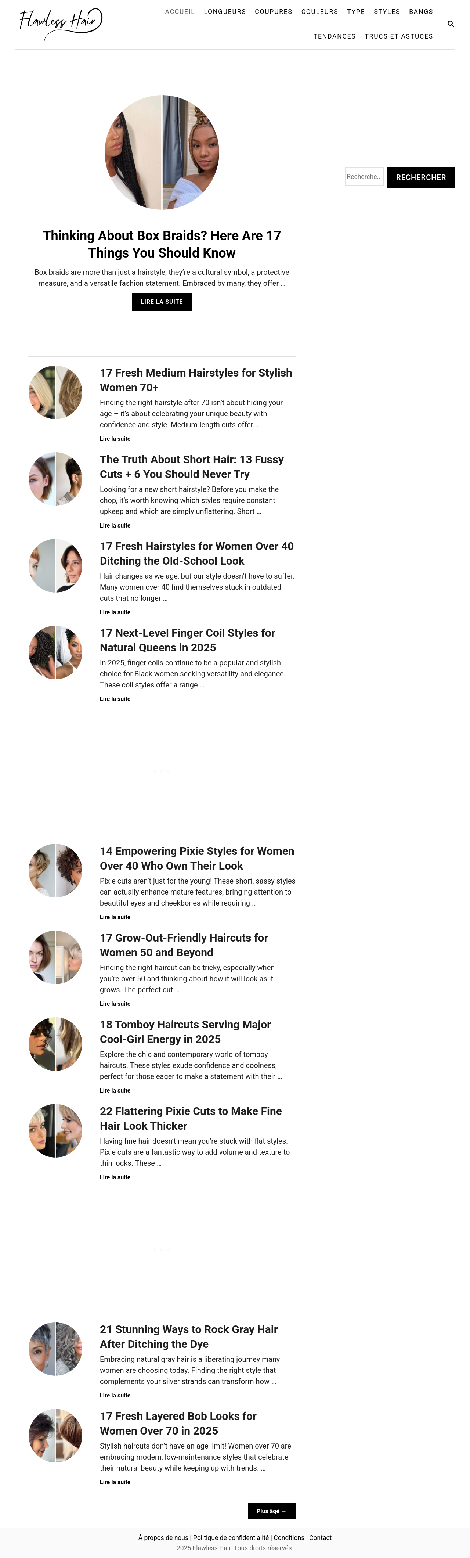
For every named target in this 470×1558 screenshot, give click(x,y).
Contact (320, 1537)
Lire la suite (164, 304)
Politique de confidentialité (231, 1537)
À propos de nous (163, 1537)
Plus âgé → (272, 1511)
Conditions (289, 1537)
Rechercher (421, 177)
